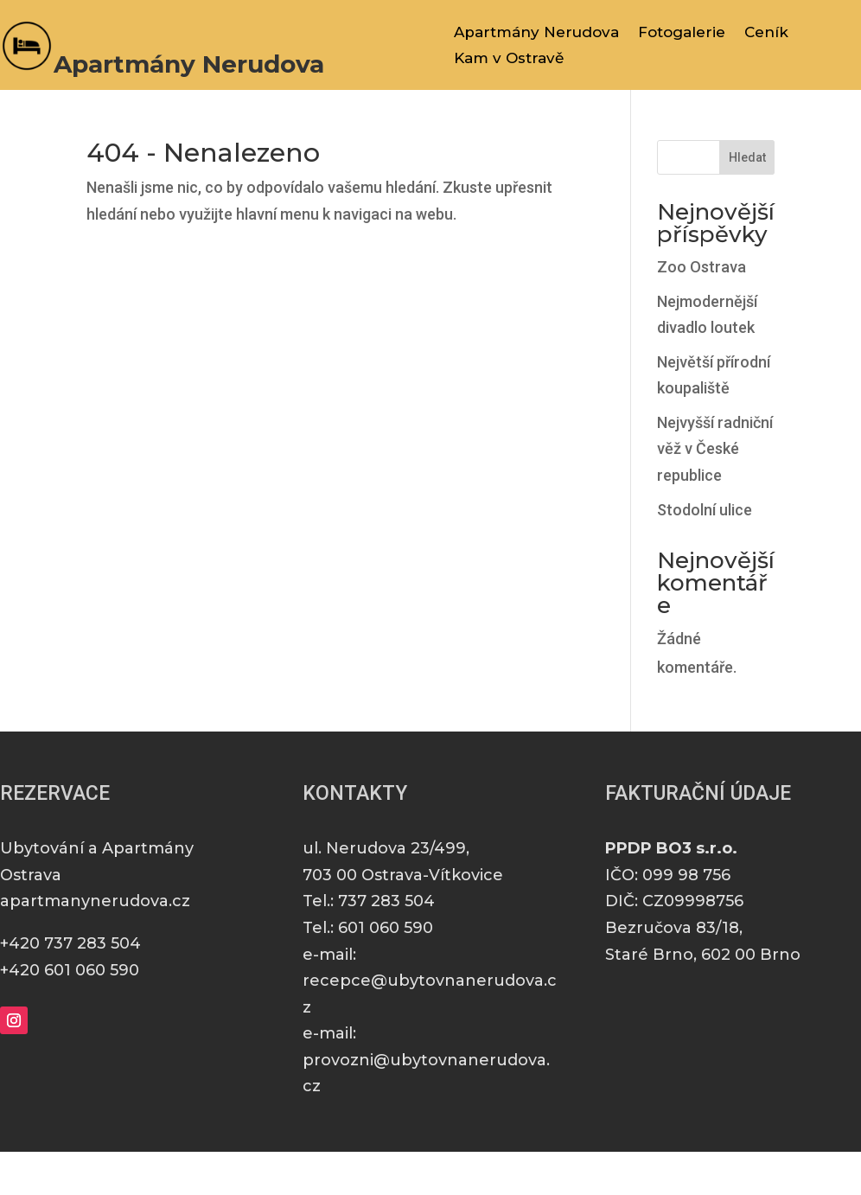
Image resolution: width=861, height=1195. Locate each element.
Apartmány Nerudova (536, 33)
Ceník (766, 33)
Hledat (747, 157)
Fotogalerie (681, 33)
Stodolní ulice (704, 510)
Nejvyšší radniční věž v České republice (715, 448)
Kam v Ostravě (509, 59)
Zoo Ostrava (701, 267)
